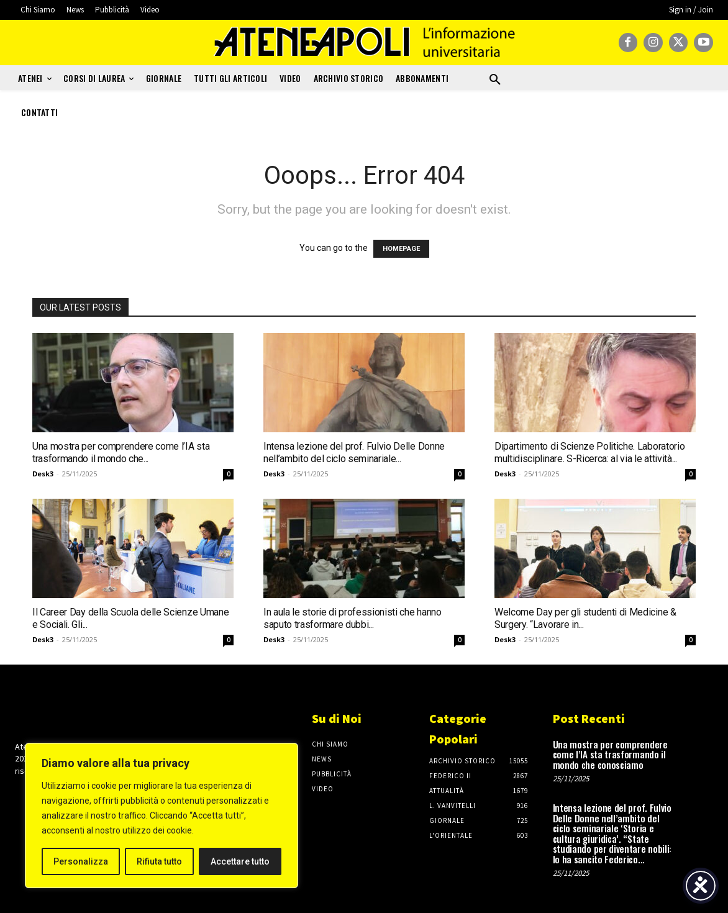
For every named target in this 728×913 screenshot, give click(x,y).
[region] (161, 815)
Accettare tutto (240, 861)
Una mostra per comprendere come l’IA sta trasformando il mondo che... (120, 452)
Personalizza (80, 861)
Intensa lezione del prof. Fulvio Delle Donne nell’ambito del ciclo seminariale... (354, 452)
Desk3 (42, 473)
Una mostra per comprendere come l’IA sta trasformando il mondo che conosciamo (610, 754)
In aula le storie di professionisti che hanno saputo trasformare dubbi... (352, 618)
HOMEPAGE (401, 249)
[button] (495, 80)
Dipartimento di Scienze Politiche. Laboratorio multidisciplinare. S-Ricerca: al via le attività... (589, 452)
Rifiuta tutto (159, 861)
